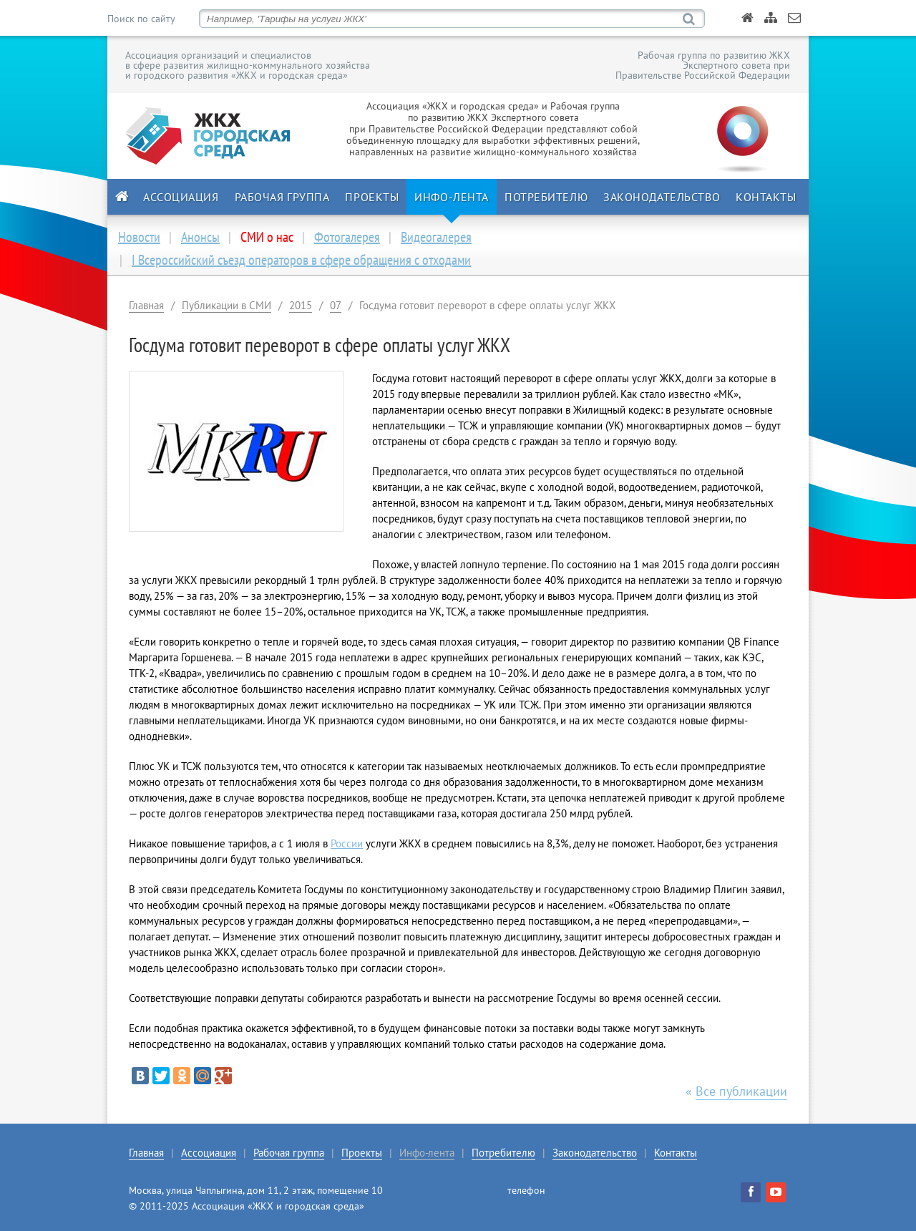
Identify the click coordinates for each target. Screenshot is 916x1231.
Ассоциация (181, 197)
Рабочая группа (282, 197)
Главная (146, 305)
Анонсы (200, 237)
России (347, 843)
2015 (300, 305)
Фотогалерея (347, 237)
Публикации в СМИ (226, 305)
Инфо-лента (451, 197)
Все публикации (741, 1091)
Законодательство (661, 197)
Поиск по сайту (141, 18)
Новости (139, 237)
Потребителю (546, 197)
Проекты (372, 197)
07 (335, 305)
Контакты (766, 197)
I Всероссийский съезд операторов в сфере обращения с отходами (301, 259)
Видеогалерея (436, 237)
